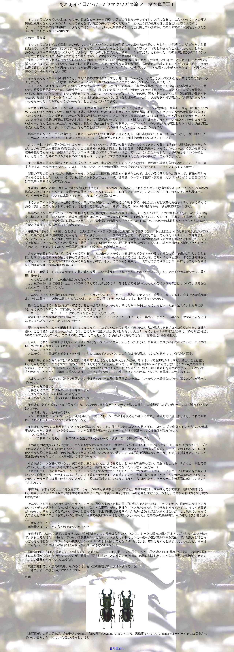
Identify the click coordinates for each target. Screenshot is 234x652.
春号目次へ (117, 648)
